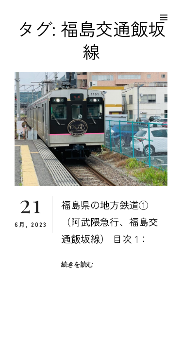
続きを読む (77, 264)
